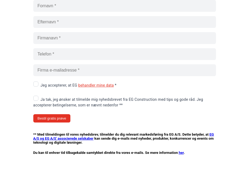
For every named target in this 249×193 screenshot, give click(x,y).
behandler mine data (96, 85)
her (181, 153)
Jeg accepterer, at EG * (79, 85)
